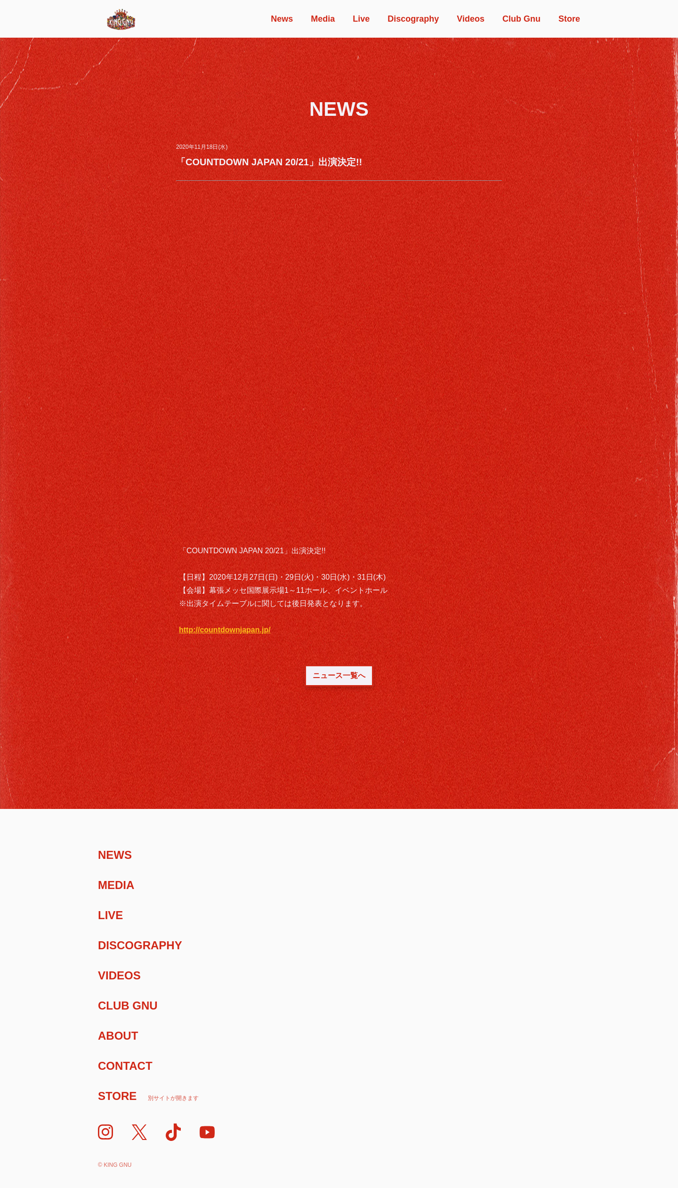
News (282, 19)
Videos (470, 19)
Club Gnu (521, 19)
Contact (125, 1065)
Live (361, 19)
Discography (413, 19)
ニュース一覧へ (339, 675)
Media (323, 19)
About (118, 1035)
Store (569, 19)
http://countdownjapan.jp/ (225, 630)
